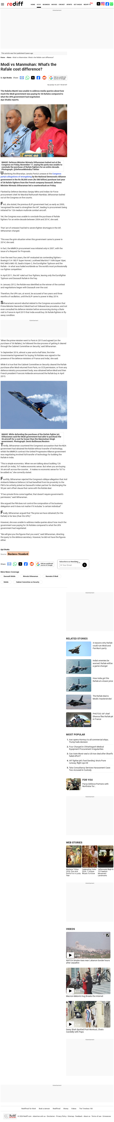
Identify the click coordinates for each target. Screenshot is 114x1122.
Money (65, 1109)
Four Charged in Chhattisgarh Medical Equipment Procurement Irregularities (86, 748)
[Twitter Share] (32, 78)
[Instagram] (103, 4)
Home (3, 57)
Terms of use (96, 1116)
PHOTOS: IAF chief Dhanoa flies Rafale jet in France (103, 716)
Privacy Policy (61, 1116)
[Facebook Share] (38, 78)
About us (87, 1116)
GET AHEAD (78, 4)
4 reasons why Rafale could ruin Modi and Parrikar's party (102, 645)
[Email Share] (21, 78)
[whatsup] (112, 4)
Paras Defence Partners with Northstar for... (95, 785)
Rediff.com (27, 1116)
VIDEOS (70, 928)
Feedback (78, 1116)
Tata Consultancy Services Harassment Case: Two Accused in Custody (89, 768)
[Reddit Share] (44, 78)
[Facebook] (107, 4)
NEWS (39, 4)
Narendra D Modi (52, 576)
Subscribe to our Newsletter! (68, 562)
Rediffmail (56, 1109)
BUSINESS (46, 4)
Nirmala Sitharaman (30, 576)
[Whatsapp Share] (27, 78)
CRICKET (62, 4)
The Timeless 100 (86, 1109)
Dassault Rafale (9, 576)
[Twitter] (98, 4)
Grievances (107, 1116)
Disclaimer (51, 1116)
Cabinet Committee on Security (27, 582)
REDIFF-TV (87, 4)
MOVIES (54, 4)
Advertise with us (39, 1116)
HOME (33, 4)
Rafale (6, 582)
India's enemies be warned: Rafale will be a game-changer (103, 663)
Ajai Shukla (7, 78)
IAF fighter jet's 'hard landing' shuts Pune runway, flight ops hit (87, 761)
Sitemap (71, 1116)
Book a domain (44, 1109)
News (9, 57)
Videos (73, 1109)
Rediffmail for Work (28, 1109)
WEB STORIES (74, 842)
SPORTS (69, 4)
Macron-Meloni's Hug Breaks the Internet (84, 996)
